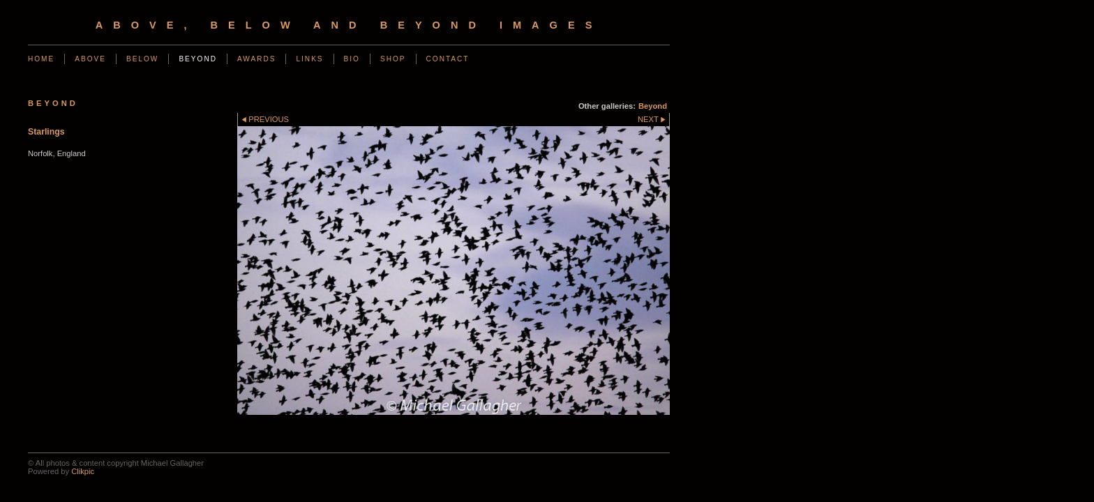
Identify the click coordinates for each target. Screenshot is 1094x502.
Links (309, 59)
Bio (352, 59)
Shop (393, 59)
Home (41, 59)
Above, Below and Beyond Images (349, 25)
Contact (448, 59)
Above (90, 59)
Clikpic (82, 471)
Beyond (198, 59)
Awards (256, 59)
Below (142, 59)
